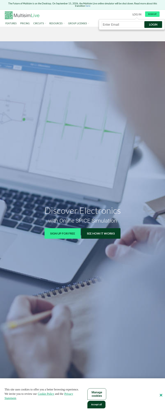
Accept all (96, 404)
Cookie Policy (46, 393)
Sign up (152, 14)
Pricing (25, 23)
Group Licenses (77, 23)
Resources (56, 23)
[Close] (161, 395)
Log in (136, 14)
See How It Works (101, 233)
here (88, 5)
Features (11, 23)
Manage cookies (97, 394)
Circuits (38, 23)
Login (153, 24)
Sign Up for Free (62, 233)
